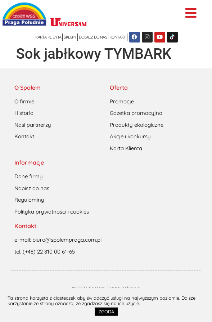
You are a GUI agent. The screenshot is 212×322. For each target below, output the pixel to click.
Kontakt (117, 37)
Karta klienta (48, 37)
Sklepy (70, 37)
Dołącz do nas (93, 37)
